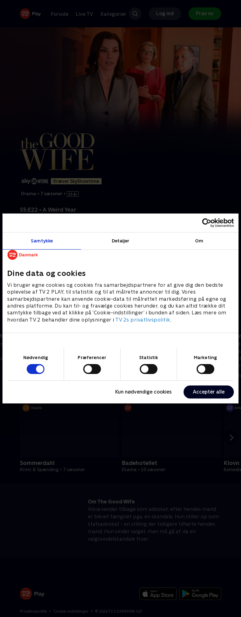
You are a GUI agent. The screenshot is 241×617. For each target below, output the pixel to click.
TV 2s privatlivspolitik (142, 320)
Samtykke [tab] (42, 240)
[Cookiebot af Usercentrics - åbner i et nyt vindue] (207, 222)
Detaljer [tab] (121, 240)
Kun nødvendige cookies (143, 392)
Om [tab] (199, 240)
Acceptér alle (209, 392)
